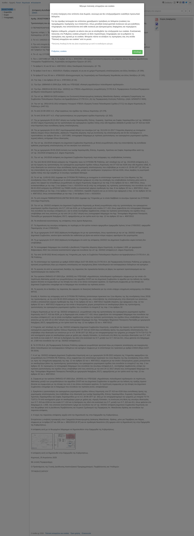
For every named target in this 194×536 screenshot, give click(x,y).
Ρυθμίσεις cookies (59, 51)
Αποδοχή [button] (137, 52)
